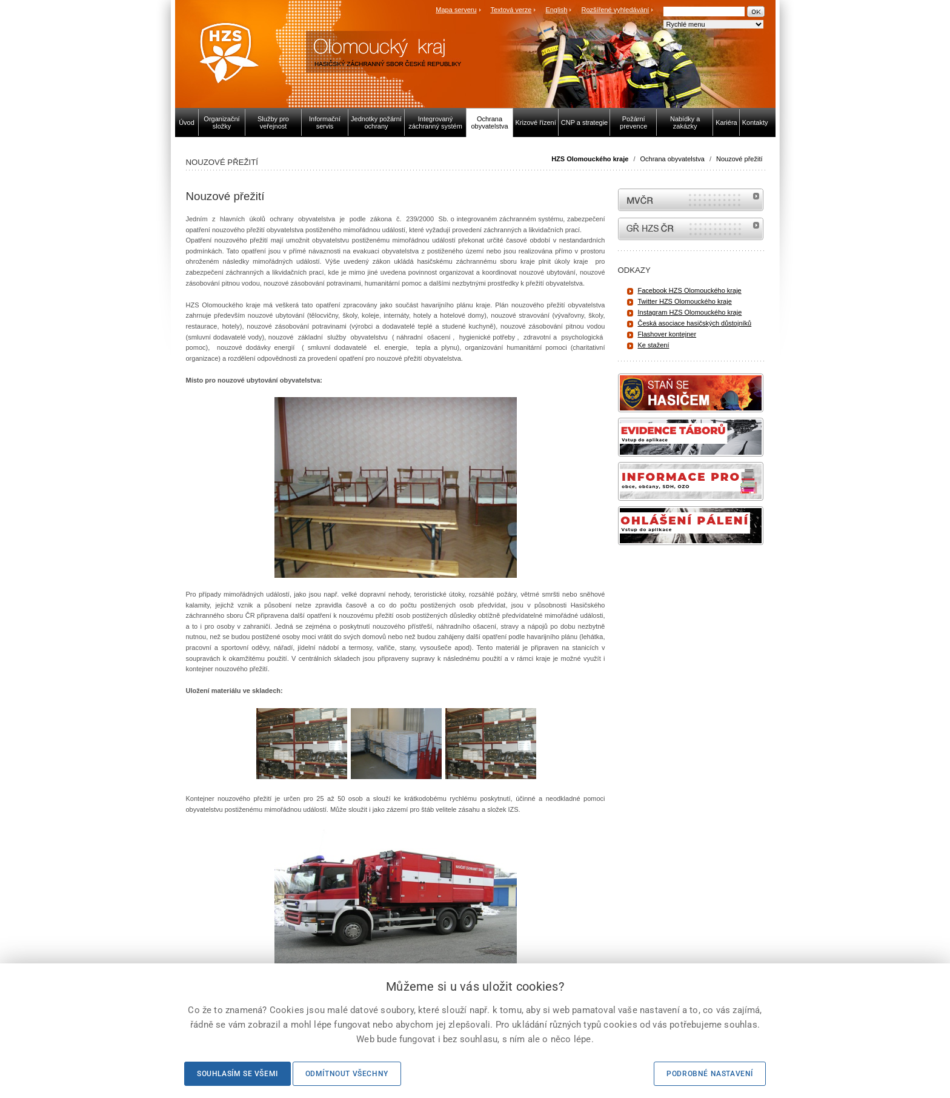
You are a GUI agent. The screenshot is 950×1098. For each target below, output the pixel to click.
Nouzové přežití (739, 158)
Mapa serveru (456, 9)
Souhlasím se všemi (237, 1074)
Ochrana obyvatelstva (672, 158)
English (556, 9)
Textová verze (510, 9)
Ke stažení (653, 345)
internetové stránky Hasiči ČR (690, 229)
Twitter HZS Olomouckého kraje (685, 301)
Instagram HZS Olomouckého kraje (690, 312)
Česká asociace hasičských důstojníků (695, 323)
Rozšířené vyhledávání (615, 9)
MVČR (690, 200)
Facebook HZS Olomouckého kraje (690, 290)
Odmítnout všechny (346, 1074)
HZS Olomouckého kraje (589, 158)
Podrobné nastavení (709, 1074)
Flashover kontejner (667, 334)
